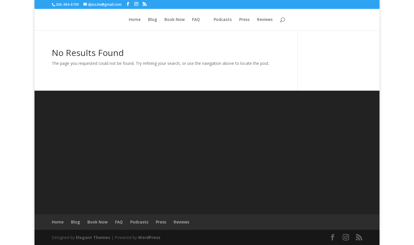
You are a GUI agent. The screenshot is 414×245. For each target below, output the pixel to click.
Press (244, 20)
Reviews (265, 20)
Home (135, 20)
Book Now (174, 20)
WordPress (149, 237)
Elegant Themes (93, 237)
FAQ (196, 20)
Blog (152, 20)
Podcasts (223, 20)
